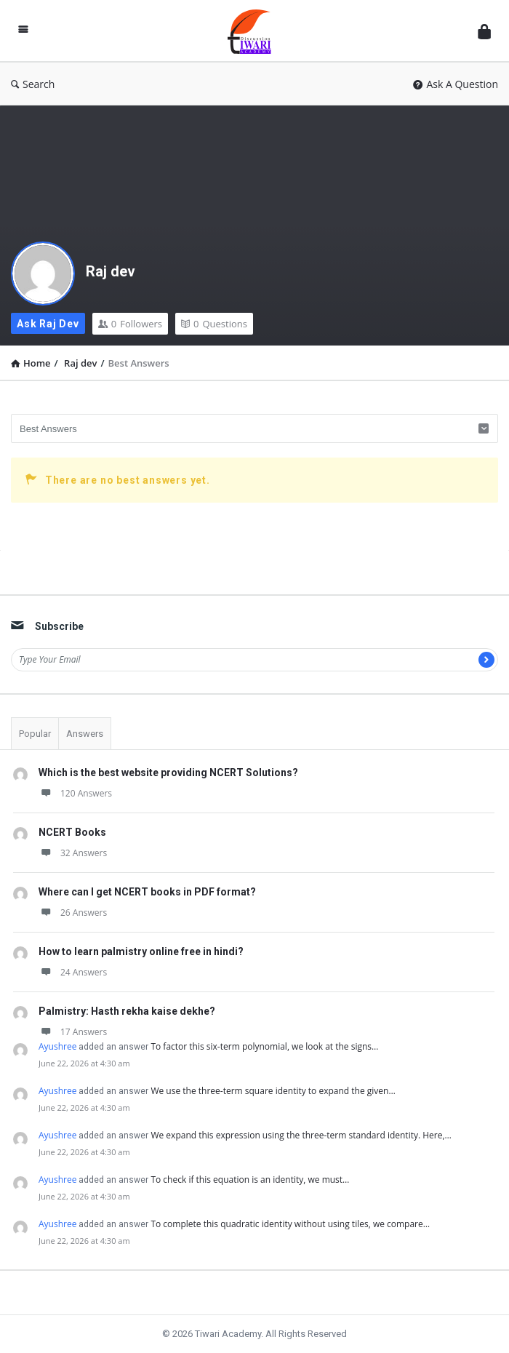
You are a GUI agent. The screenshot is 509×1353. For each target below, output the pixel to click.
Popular (35, 733)
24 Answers (73, 972)
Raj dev (110, 271)
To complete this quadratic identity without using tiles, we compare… (290, 1224)
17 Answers (73, 1032)
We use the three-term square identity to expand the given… (273, 1091)
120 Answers (75, 793)
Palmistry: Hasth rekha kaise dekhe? (127, 1011)
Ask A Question (455, 84)
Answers (84, 733)
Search (33, 84)
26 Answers (73, 912)
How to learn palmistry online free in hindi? (141, 951)
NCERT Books (72, 832)
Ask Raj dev (48, 324)
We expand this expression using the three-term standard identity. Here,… (301, 1135)
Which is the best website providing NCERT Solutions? (168, 772)
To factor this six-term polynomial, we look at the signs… (264, 1046)
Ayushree (57, 1046)
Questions (214, 324)
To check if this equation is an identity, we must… (250, 1179)
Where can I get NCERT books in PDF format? (147, 892)
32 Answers (73, 853)
